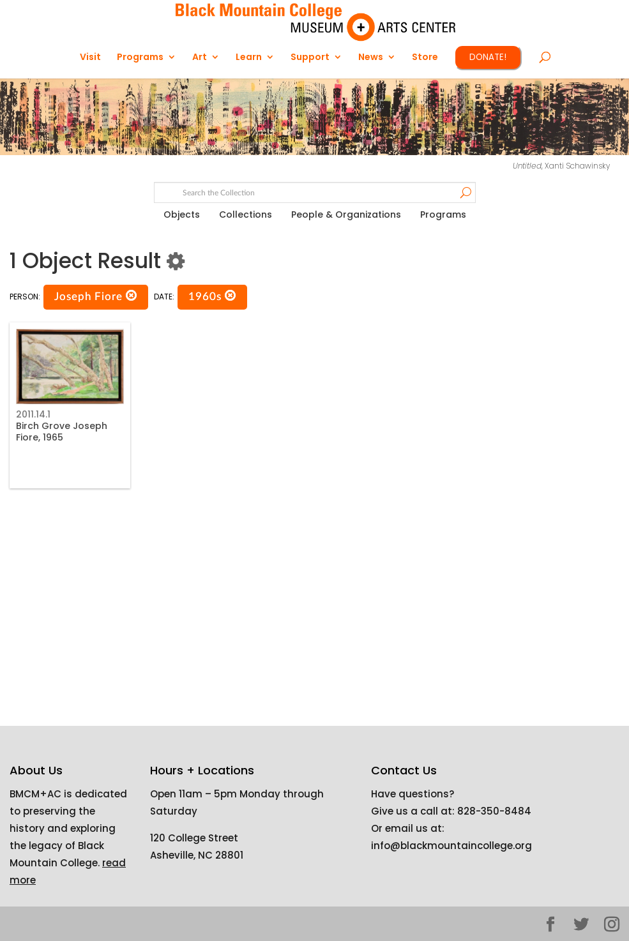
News (370, 57)
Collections (245, 214)
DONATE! (487, 57)
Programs (140, 57)
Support (310, 57)
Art (199, 57)
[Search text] (314, 193)
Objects (181, 214)
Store (425, 57)
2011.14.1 (33, 414)
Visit (90, 57)
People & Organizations (346, 214)
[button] (131, 295)
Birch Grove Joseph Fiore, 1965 (61, 431)
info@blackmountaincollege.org (451, 845)
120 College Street (194, 838)
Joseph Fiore (95, 296)
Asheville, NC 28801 (196, 855)
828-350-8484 (494, 811)
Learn (249, 57)
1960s (212, 296)
